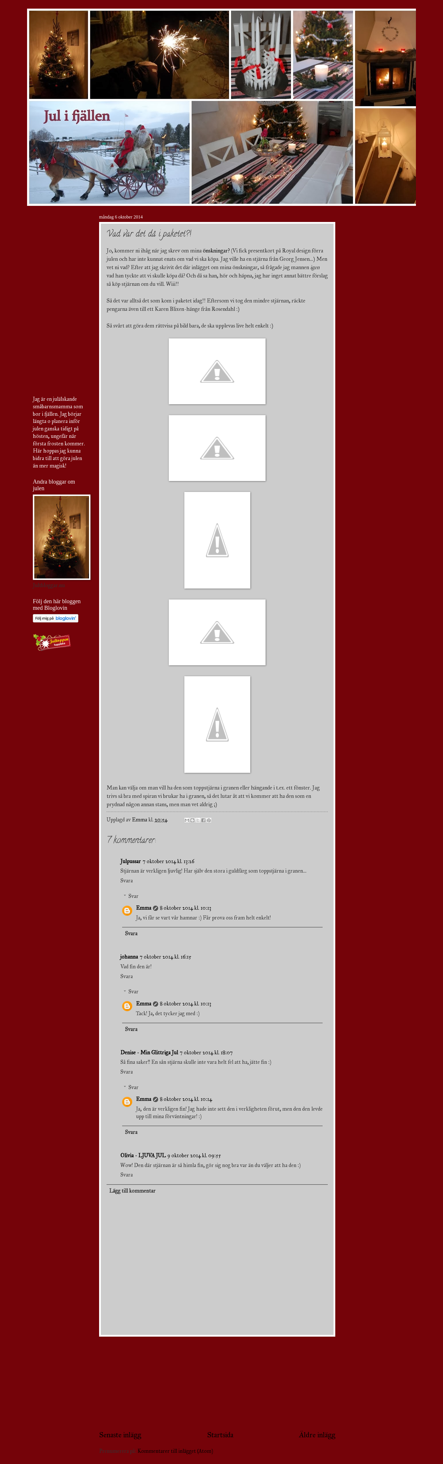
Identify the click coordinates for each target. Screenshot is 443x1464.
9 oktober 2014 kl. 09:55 (194, 1155)
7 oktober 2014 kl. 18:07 (206, 1052)
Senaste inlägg (120, 1434)
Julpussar (130, 861)
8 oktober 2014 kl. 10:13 (185, 908)
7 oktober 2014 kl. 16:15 (165, 957)
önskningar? (216, 250)
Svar (133, 896)
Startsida (220, 1434)
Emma (143, 908)
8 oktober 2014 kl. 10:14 (186, 1099)
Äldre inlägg (317, 1434)
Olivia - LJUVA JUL (143, 1155)
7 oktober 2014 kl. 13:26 (168, 861)
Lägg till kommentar (132, 1191)
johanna (129, 957)
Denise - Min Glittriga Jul (149, 1052)
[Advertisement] (217, 1383)
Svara (126, 880)
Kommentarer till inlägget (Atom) (175, 1451)
